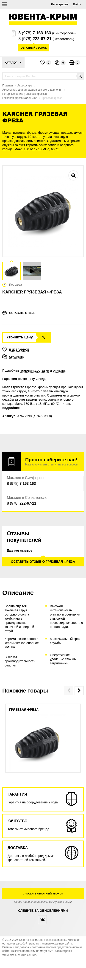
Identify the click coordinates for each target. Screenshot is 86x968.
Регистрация (60, 4)
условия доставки (34, 370)
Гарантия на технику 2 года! (24, 379)
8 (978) (34, 33)
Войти (77, 4)
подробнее (11, 408)
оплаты (59, 370)
